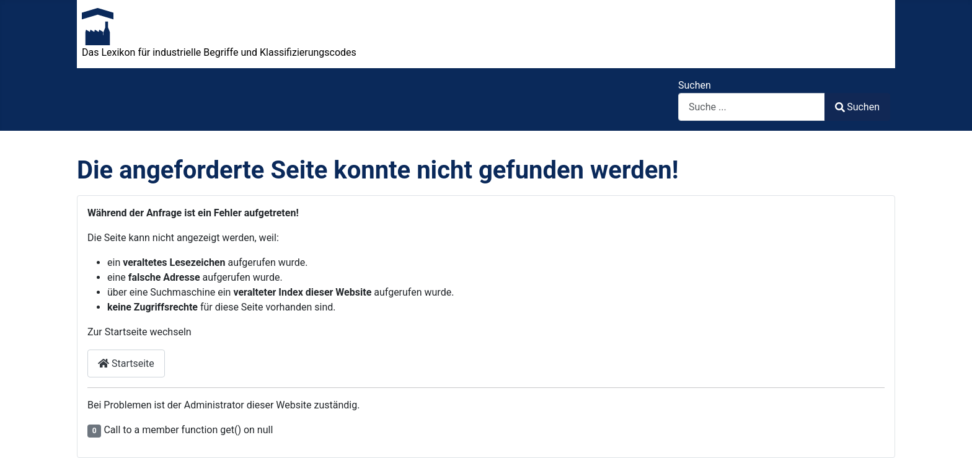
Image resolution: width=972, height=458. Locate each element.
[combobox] (751, 107)
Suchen (694, 85)
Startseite (126, 363)
